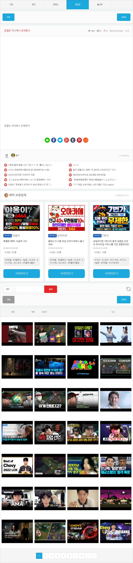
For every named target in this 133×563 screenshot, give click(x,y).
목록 (8, 17)
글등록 (123, 17)
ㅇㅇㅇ (76, 165)
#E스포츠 (17, 263)
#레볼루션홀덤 (28, 263)
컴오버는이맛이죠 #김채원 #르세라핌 (89, 175)
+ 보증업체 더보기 (122, 195)
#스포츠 (32, 260)
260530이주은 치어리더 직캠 (21, 175)
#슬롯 (25, 260)
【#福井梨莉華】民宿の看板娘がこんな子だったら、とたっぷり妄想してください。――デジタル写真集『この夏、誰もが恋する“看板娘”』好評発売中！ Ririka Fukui (95, 180)
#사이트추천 (114, 263)
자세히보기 (21, 273)
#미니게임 (114, 260)
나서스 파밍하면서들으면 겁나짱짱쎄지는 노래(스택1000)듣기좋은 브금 (30, 170)
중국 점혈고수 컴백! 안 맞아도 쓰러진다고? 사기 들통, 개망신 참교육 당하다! (95, 170)
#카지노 (123, 260)
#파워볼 (8, 260)
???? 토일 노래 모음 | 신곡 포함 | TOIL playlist (93, 185)
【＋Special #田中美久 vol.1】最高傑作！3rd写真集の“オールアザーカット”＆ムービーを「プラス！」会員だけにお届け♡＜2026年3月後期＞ (30, 180)
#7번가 (97, 260)
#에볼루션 (17, 260)
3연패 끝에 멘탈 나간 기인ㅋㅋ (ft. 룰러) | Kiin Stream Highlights (30, 165)
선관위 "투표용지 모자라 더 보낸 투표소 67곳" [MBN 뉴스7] (30, 185)
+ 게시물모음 (124, 155)
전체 (8, 300)
